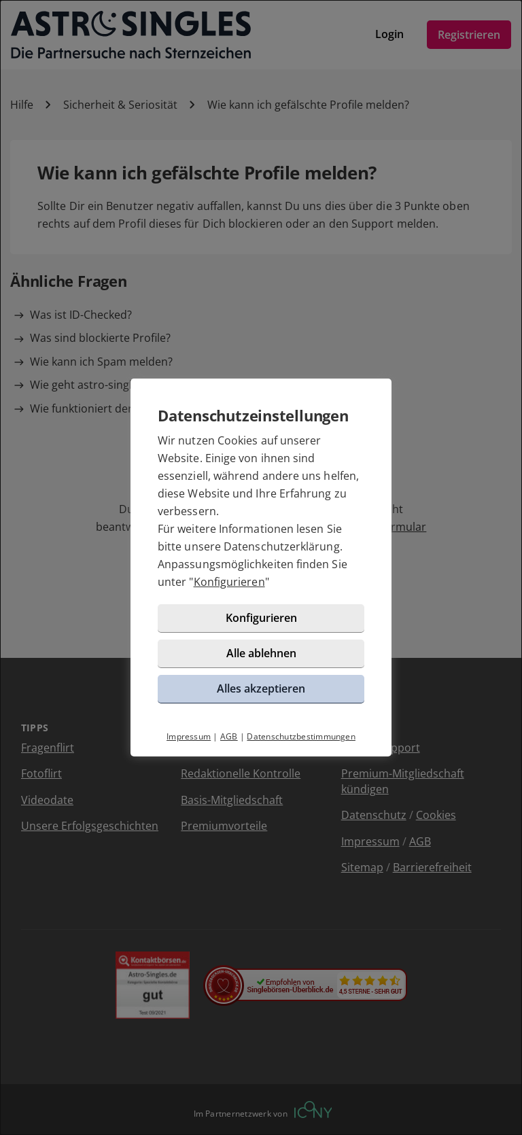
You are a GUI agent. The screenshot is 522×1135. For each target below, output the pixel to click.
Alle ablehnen (261, 653)
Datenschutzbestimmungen (301, 736)
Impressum (189, 736)
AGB (229, 736)
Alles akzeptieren (261, 688)
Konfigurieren (229, 581)
